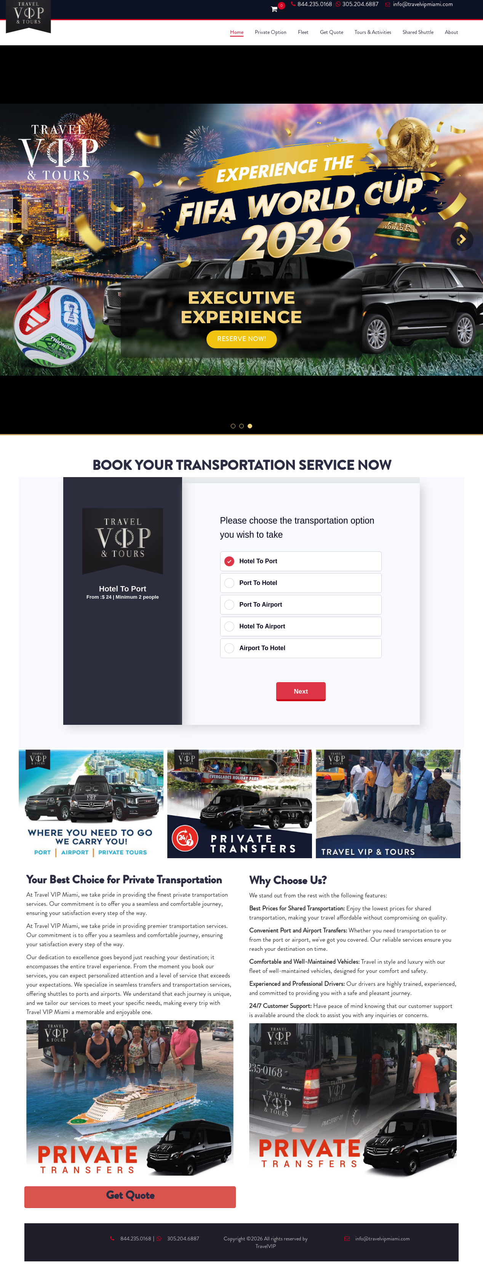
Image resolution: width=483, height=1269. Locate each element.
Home (236, 32)
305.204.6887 (357, 4)
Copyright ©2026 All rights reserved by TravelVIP (266, 1242)
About (451, 32)
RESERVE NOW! (241, 339)
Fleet (303, 32)
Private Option (270, 32)
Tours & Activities (373, 32)
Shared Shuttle (418, 32)
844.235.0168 (311, 4)
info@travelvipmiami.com (377, 1238)
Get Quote (331, 32)
